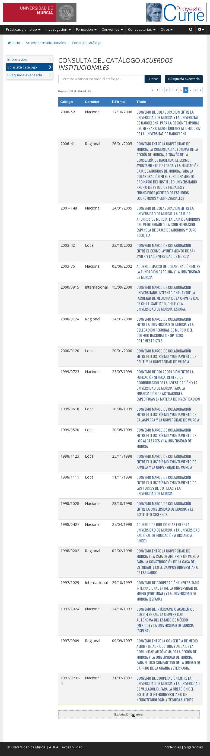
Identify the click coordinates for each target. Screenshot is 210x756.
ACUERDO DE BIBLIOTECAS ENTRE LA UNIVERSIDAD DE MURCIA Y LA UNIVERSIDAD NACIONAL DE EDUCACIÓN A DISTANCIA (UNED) (168, 532)
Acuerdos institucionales (46, 42)
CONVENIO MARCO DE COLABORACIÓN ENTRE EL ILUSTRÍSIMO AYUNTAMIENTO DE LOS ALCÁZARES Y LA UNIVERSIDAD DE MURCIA (166, 438)
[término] (101, 79)
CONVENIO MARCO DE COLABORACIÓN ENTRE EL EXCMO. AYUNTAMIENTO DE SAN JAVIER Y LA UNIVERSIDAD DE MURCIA (165, 250)
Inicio (14, 42)
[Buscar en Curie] (191, 29)
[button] (201, 29)
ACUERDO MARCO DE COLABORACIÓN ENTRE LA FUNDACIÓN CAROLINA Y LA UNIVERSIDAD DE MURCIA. (168, 271)
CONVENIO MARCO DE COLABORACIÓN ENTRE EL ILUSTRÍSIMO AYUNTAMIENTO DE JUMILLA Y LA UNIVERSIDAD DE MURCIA (166, 461)
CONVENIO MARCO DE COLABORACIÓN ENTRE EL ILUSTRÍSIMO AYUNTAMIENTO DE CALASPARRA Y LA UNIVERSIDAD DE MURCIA (167, 414)
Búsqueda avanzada (24, 75)
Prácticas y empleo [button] (23, 29)
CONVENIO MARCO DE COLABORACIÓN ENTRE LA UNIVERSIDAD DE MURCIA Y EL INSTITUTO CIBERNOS (164, 509)
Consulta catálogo (86, 42)
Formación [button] (86, 29)
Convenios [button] (112, 29)
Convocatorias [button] (141, 29)
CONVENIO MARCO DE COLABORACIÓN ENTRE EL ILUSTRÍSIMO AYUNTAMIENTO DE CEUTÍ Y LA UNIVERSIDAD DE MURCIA (166, 356)
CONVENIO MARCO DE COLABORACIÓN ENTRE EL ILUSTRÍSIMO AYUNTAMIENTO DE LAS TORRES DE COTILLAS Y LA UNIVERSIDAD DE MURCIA (166, 485)
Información (17, 59)
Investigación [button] (58, 29)
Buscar (153, 79)
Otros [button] (167, 29)
